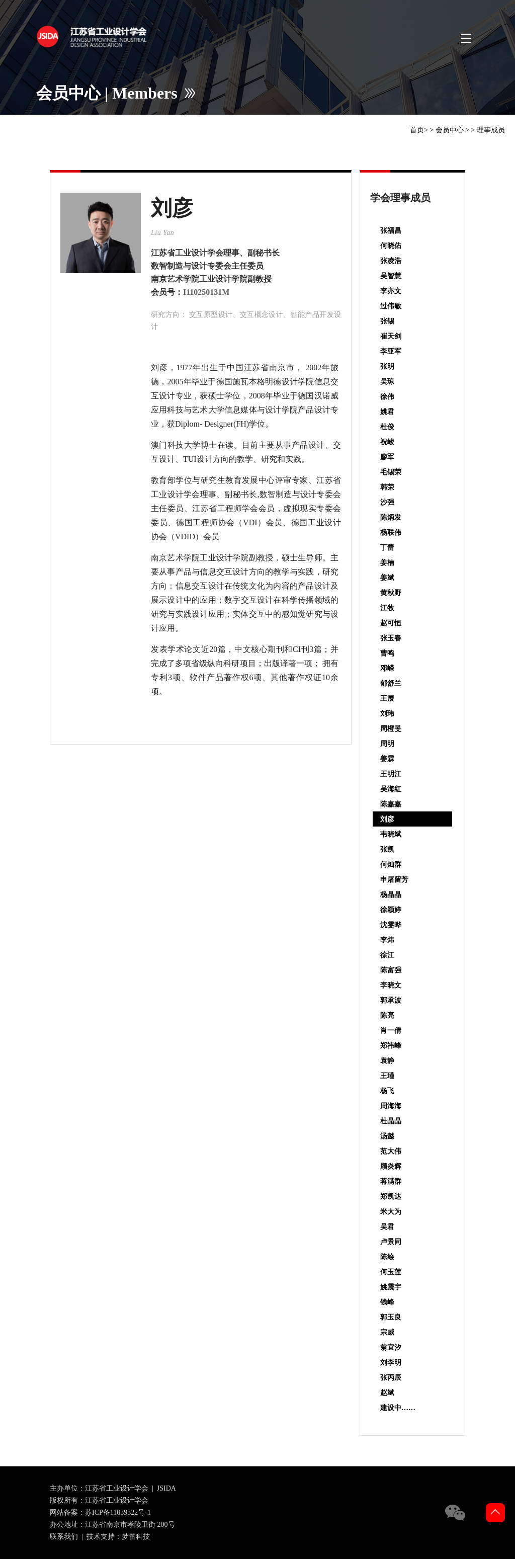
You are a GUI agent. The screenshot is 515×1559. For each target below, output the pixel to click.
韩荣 (387, 487)
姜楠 (387, 562)
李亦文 (390, 291)
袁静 (387, 1060)
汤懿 (387, 1136)
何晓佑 (390, 246)
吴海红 (390, 789)
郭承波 (390, 1000)
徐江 (387, 955)
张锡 (387, 321)
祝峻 (387, 442)
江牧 (387, 608)
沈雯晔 (390, 925)
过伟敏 (390, 306)
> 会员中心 (446, 130)
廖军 (387, 457)
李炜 (387, 940)
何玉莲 (390, 1272)
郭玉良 (390, 1317)
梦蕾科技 (136, 1536)
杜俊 (387, 427)
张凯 (387, 849)
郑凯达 (390, 1196)
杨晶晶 (390, 894)
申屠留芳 (394, 879)
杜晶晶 (390, 1121)
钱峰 (387, 1302)
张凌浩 (390, 261)
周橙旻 (390, 728)
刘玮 (387, 713)
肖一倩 (390, 1030)
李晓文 (390, 985)
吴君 (387, 1226)
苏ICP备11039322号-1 (118, 1512)
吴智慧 (390, 276)
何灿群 (390, 864)
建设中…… (397, 1408)
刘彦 (387, 819)
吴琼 (387, 381)
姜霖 (387, 759)
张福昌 (390, 230)
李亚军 (390, 351)
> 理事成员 (488, 130)
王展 (387, 698)
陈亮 (387, 1015)
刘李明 (390, 1362)
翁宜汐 (390, 1347)
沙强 (387, 502)
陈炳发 (390, 517)
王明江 (390, 774)
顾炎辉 (390, 1166)
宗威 (387, 1332)
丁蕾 (387, 547)
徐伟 (387, 396)
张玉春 (390, 638)
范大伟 (390, 1151)
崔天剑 (390, 336)
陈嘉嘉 (390, 804)
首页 (417, 130)
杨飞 (387, 1091)
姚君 (387, 412)
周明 (387, 744)
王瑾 (387, 1076)
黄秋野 (390, 593)
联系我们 (64, 1536)
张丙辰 (390, 1377)
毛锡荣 (390, 472)
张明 (387, 366)
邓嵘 (387, 668)
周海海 (390, 1106)
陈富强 (390, 970)
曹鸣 (387, 653)
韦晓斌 (390, 834)
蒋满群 (390, 1181)
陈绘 (387, 1257)
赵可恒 (390, 623)
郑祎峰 (390, 1045)
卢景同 (390, 1242)
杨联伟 (390, 532)
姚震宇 (390, 1287)
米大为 (390, 1211)
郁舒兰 (390, 683)
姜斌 (387, 578)
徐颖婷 (390, 910)
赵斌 (387, 1393)
